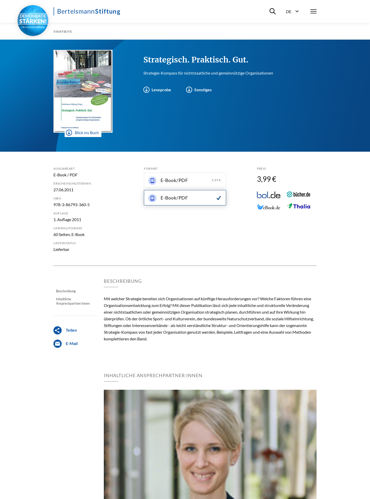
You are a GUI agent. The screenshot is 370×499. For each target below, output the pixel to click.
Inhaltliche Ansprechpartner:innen (73, 301)
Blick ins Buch (82, 133)
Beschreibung (66, 291)
